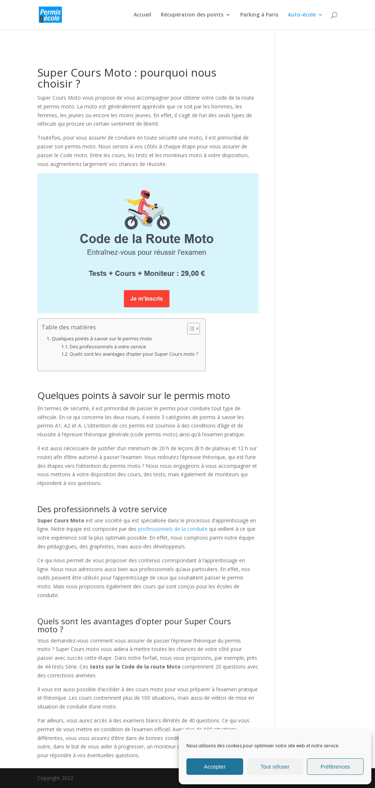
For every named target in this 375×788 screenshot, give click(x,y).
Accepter (215, 766)
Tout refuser (274, 766)
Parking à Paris (259, 15)
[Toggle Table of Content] (190, 328)
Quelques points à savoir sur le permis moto (102, 338)
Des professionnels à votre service (108, 347)
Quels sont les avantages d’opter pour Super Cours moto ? (134, 354)
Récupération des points (192, 15)
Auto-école (302, 15)
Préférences (335, 766)
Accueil (142, 15)
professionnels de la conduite (173, 528)
